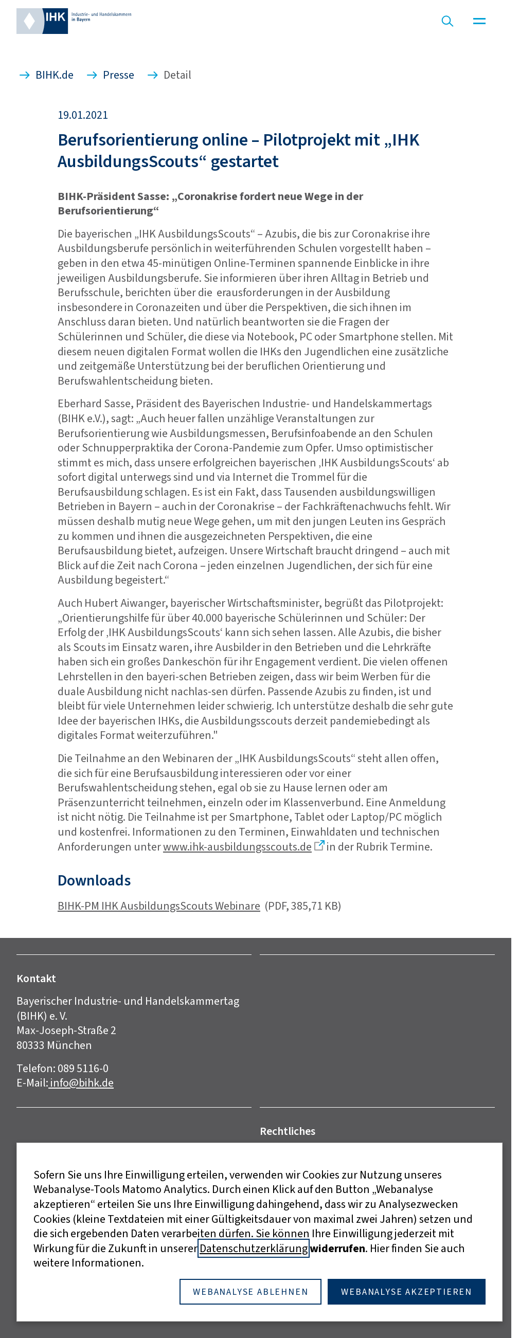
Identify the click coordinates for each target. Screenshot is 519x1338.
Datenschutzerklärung (254, 1248)
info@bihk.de (81, 1082)
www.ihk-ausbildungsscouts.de (237, 846)
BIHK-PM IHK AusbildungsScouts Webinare (159, 905)
